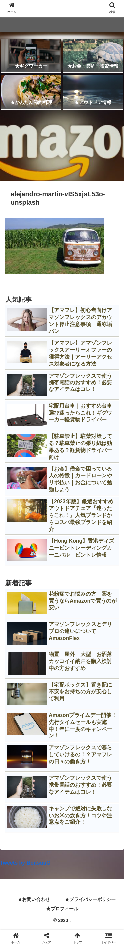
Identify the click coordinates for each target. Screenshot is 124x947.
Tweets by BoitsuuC (25, 863)
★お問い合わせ (34, 899)
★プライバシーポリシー (90, 899)
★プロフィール (62, 908)
